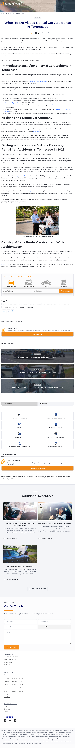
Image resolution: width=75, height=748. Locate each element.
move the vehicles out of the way (38, 81)
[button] (26, 4)
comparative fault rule (21, 176)
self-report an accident (57, 105)
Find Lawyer (37, 334)
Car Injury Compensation (9, 307)
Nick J (13, 538)
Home (2, 13)
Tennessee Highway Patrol (12, 103)
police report (36, 131)
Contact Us (7, 709)
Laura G (14, 579)
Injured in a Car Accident (27, 307)
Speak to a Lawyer (37, 468)
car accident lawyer (26, 191)
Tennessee (17, 13)
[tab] (19, 404)
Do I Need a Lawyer (35, 304)
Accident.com (5, 264)
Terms (6, 712)
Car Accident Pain (64, 304)
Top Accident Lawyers (49, 304)
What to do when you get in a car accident (14, 304)
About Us (6, 706)
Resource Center (10, 13)
